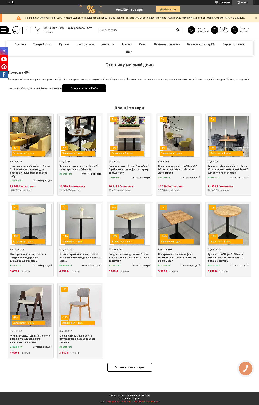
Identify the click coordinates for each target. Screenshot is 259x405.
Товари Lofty (41, 44)
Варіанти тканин (233, 44)
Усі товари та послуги (129, 367)
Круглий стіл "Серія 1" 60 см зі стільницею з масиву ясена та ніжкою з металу (225, 257)
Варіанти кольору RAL (201, 44)
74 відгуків (224, 2)
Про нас (64, 44)
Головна (20, 44)
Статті (143, 44)
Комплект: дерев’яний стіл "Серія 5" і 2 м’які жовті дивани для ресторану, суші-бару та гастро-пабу (30, 171)
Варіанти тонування (167, 44)
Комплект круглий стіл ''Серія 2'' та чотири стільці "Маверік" (78, 168)
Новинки (126, 44)
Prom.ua (146, 395)
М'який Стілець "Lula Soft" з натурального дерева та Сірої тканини (77, 339)
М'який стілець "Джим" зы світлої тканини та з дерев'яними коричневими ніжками (30, 339)
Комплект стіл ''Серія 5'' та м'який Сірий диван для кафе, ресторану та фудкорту (129, 169)
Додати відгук (244, 30)
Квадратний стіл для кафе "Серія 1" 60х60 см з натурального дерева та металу (129, 257)
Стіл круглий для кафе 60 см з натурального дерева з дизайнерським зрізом (28, 257)
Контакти (108, 44)
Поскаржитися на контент (118, 402)
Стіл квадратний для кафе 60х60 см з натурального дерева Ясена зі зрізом (80, 257)
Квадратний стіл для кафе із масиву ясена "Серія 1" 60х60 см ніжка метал (177, 257)
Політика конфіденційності (146, 402)
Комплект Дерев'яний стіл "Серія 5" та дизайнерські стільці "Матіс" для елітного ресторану (228, 169)
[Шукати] (178, 30)
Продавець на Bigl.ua (129, 398)
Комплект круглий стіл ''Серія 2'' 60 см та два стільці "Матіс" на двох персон (177, 169)
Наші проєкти (86, 44)
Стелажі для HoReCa (84, 88)
